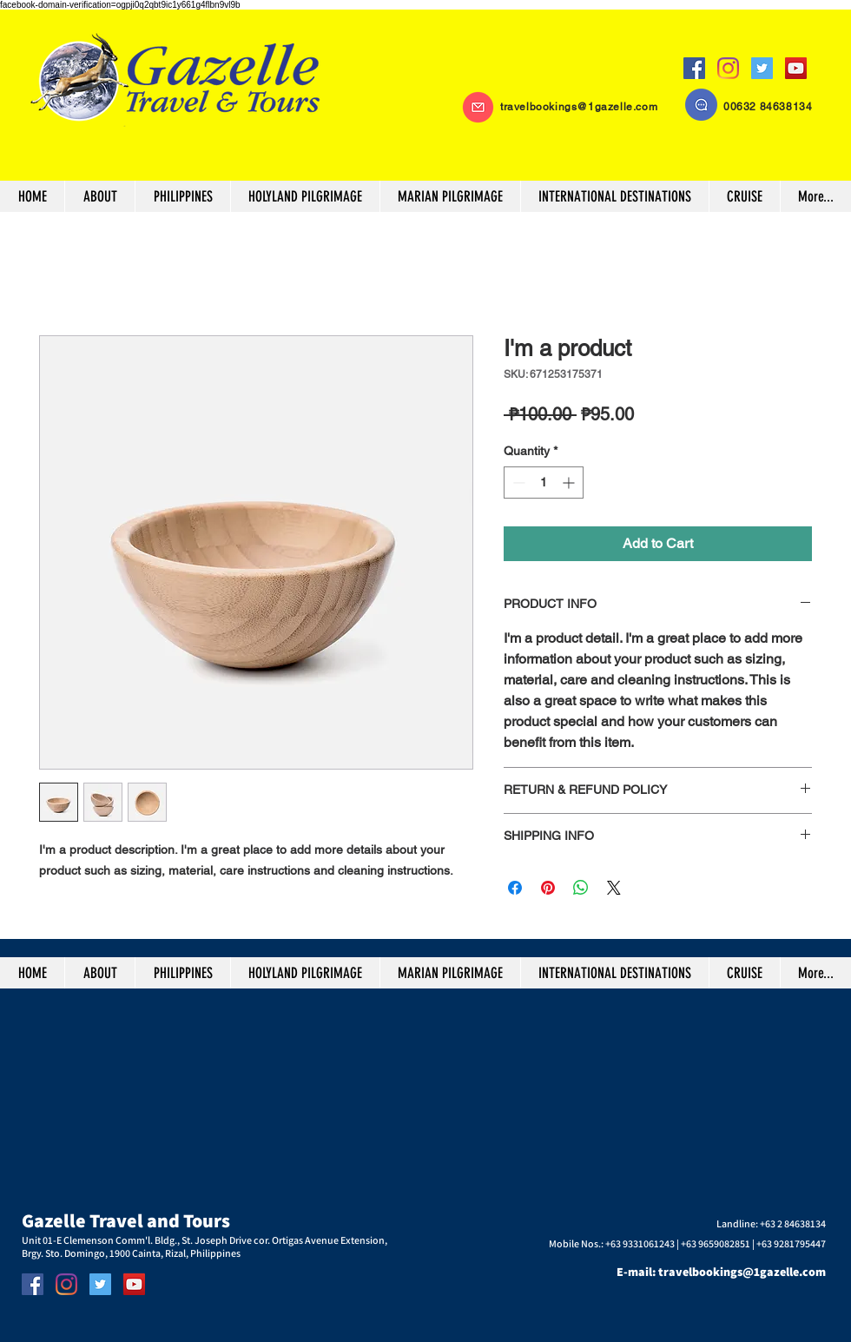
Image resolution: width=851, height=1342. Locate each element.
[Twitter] (762, 68)
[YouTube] (796, 68)
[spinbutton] (543, 482)
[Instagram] (728, 68)
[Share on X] (614, 887)
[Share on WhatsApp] (581, 887)
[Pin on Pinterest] (548, 887)
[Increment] (570, 482)
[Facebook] (694, 68)
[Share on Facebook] (515, 887)
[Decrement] (517, 482)
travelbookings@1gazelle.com (578, 107)
